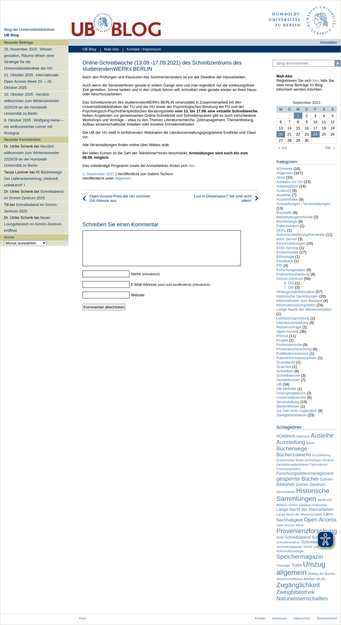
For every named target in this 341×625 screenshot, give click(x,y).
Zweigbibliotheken (291, 415)
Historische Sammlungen (297, 296)
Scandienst (285, 362)
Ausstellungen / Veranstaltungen (303, 204)
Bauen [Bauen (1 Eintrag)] (310, 443)
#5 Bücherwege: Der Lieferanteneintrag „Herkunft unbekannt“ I (33, 178)
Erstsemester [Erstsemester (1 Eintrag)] (285, 460)
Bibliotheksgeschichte (294, 217)
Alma (280, 177)
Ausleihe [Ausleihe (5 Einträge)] (322, 435)
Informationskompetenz (295, 305)
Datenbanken (287, 226)
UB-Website (286, 388)
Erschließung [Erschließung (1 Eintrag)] (321, 455)
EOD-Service (287, 248)
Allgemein (123, 178)
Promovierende (289, 344)
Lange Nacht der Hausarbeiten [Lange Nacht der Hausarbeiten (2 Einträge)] (305, 509)
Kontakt (260, 618)
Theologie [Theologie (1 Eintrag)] (283, 565)
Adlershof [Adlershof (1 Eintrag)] (303, 436)
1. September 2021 (99, 174)
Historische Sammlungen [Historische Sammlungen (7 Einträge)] (303, 494)
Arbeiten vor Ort (289, 182)
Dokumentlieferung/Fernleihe (300, 234)
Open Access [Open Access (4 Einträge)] (320, 519)
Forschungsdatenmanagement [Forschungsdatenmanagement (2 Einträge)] (305, 473)
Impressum (279, 618)
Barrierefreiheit (327, 618)
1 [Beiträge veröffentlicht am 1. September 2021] (298, 116)
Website (138, 302)
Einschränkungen (290, 243)
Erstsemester (287, 252)
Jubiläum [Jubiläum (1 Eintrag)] (305, 505)
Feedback (284, 261)
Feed (82, 618)
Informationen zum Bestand (299, 300)
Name (136, 281)
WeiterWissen (288, 406)
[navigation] (34, 142)
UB (279, 384)
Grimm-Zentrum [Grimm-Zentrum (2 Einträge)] (310, 484)
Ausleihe (283, 195)
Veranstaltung (287, 402)
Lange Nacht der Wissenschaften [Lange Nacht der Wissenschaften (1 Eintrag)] (299, 514)
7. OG (289, 287)
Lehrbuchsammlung (292, 318)
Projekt (282, 340)
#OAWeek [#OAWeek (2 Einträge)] (285, 436)
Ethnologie (285, 256)
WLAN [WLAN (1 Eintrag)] (320, 579)
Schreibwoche (288, 375)
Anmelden (328, 42)
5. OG (289, 283)
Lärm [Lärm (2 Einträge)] (328, 514)
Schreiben (284, 371)
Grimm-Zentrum (289, 278)
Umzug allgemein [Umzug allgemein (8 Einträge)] (300, 568)
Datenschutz (302, 618)
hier (191, 165)
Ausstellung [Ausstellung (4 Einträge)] (290, 442)
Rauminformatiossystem (296, 358)
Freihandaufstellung (292, 274)
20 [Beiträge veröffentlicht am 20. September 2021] (281, 134)
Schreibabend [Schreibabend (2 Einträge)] (298, 537)
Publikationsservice (292, 353)
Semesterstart (288, 380)
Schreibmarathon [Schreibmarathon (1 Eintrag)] (288, 542)
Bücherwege (286, 221)
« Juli (282, 148)
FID (279, 265)
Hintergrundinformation (295, 292)
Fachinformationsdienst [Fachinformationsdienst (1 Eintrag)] (292, 464)
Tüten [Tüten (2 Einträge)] (296, 565)
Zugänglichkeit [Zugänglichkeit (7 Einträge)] (298, 585)
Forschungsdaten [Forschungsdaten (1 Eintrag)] (288, 469)
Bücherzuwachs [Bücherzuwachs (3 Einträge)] (293, 454)
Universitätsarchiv (291, 397)
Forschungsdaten (290, 270)
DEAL (281, 230)
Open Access (287, 331)
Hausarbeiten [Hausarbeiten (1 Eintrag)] (285, 492)
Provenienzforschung (294, 349)
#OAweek (284, 168)
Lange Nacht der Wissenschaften (304, 309)
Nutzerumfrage (288, 327)
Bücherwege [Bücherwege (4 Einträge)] (291, 448)
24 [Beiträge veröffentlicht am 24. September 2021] (315, 134)
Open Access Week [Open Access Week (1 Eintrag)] (290, 525)
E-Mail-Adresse (144, 291)
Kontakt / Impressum (142, 50)
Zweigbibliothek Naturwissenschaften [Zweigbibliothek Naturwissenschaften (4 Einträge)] (302, 595)
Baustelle (284, 212)
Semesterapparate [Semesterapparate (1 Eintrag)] (289, 546)
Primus (282, 336)
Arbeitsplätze (287, 186)
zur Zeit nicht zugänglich (296, 410)
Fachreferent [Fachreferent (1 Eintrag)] (318, 464)
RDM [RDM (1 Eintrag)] (279, 537)
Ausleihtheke (287, 199)
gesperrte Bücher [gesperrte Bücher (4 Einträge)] (297, 479)
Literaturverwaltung (292, 322)
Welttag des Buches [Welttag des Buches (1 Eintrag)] (321, 573)
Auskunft (283, 190)
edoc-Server (286, 239)
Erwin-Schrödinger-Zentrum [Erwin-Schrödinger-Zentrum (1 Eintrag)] (315, 460)
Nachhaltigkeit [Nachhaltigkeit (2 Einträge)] (289, 520)
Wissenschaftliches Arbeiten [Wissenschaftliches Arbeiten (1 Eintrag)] (295, 579)
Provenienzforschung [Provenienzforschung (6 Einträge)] (306, 531)
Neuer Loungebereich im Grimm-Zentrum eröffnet (33, 224)
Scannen (283, 366)
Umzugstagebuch (291, 393)
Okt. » (330, 148)
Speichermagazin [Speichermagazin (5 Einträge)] (299, 556)
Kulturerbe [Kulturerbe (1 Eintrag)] (320, 505)
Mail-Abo (109, 50)
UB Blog (89, 49)
